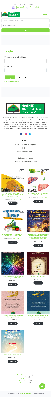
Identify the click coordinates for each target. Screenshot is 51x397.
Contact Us (31, 4)
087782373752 (27, 158)
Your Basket (34, 7)
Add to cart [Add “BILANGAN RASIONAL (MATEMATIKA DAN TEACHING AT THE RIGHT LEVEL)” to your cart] (12, 203)
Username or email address (15, 57)
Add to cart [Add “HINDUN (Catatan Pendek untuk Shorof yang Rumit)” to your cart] (12, 323)
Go (26, 30)
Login (15, 4)
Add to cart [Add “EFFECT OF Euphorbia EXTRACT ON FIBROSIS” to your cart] (38, 201)
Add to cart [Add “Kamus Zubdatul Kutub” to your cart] (38, 283)
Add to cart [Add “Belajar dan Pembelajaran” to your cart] (12, 361)
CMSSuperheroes (25, 393)
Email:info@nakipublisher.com (25, 161)
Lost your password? (11, 81)
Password (8, 66)
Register (22, 4)
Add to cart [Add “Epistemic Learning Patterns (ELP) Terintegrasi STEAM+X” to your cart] (12, 284)
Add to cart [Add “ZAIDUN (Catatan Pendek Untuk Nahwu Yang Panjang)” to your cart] (38, 323)
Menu (46, 15)
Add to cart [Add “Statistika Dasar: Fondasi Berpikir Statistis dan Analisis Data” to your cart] (12, 242)
